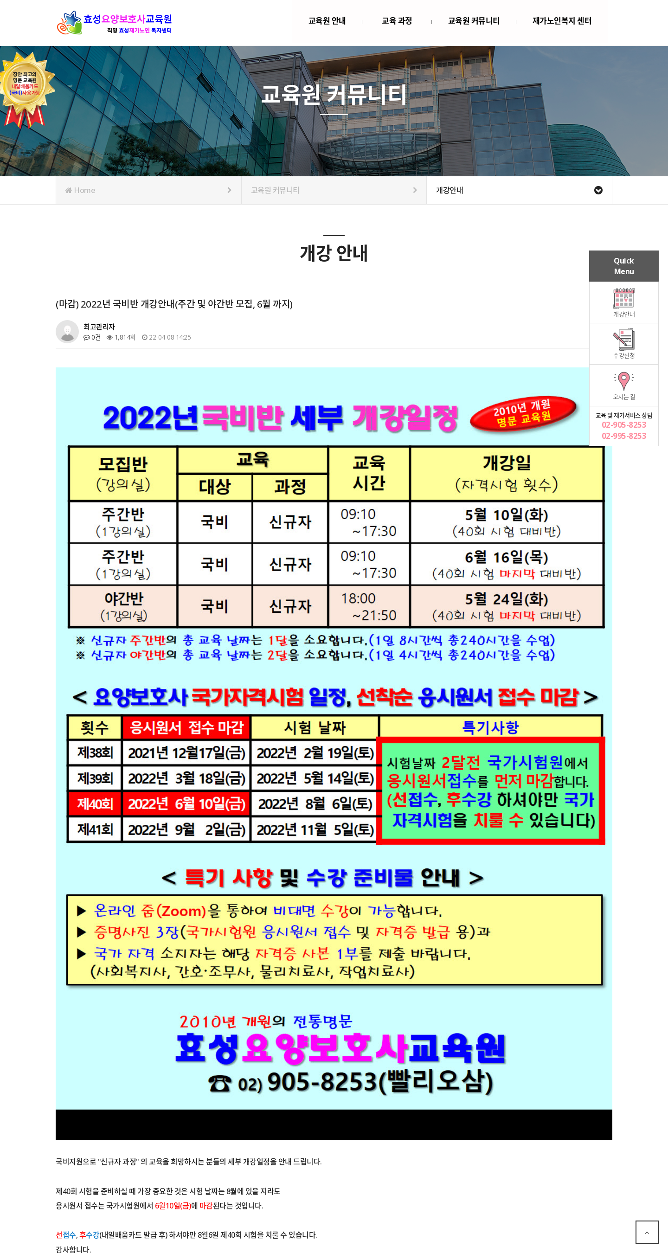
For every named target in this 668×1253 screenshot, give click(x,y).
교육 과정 (397, 22)
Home (148, 190)
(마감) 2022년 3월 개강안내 (131, 1206)
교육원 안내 (327, 22)
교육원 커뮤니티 (474, 22)
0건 (92, 337)
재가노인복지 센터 (562, 22)
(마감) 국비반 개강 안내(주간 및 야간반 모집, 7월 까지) (165, 1185)
